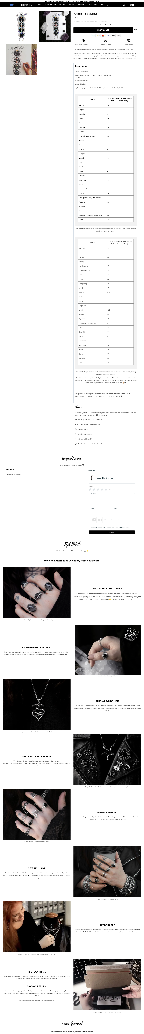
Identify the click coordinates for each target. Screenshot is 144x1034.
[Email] (123, 523)
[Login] (124, 5)
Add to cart (103, 30)
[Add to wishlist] (135, 30)
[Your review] (112, 512)
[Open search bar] (107, 5)
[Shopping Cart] (131, 4)
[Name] (100, 523)
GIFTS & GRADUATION (50, 5)
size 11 (37, 891)
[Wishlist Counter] (127, 4)
